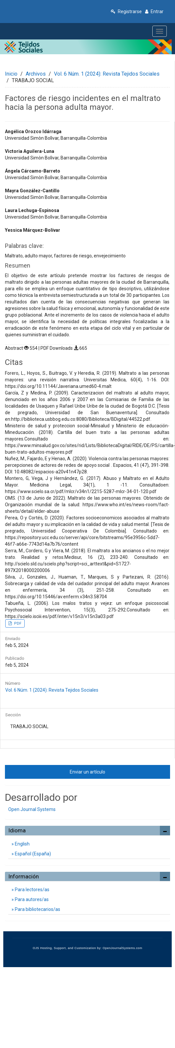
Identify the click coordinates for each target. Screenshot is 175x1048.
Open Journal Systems (32, 809)
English (22, 843)
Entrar (154, 11)
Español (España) (32, 853)
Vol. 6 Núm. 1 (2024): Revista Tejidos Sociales (107, 74)
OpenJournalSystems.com (122, 948)
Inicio (11, 74)
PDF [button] (17, 623)
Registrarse (126, 11)
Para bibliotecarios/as (37, 909)
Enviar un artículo (87, 771)
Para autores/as (31, 899)
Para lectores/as (31, 889)
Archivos (36, 74)
